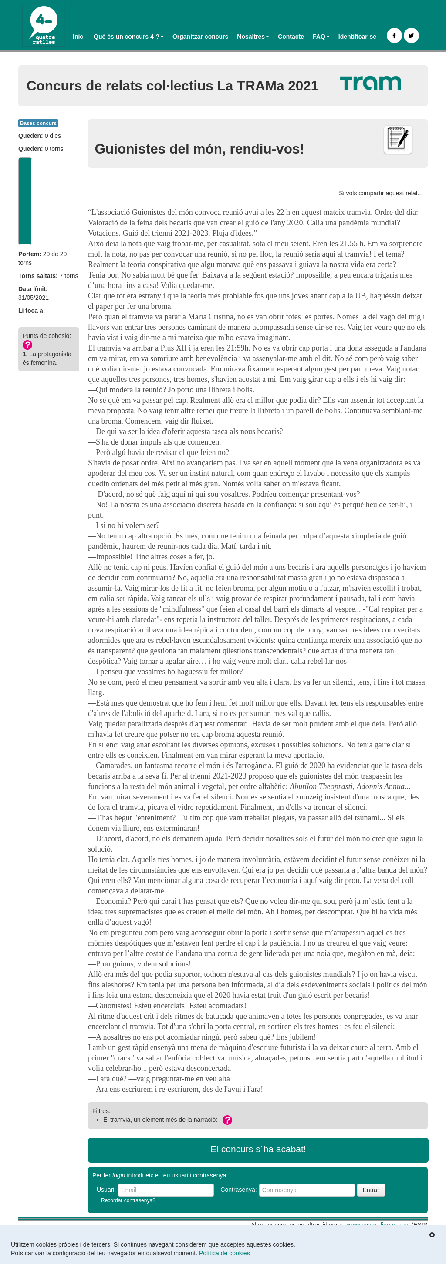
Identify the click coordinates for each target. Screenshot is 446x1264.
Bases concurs (38, 123)
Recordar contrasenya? (128, 1200)
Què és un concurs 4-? (129, 36)
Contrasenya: (238, 1189)
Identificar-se (357, 36)
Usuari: (106, 1189)
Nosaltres (253, 36)
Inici (79, 36)
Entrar (371, 1190)
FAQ (321, 36)
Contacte (291, 36)
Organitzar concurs (200, 36)
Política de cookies (224, 1253)
